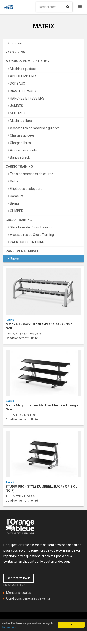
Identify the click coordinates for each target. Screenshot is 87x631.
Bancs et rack (19, 157)
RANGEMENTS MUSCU (22, 251)
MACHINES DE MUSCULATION (28, 61)
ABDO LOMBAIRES (23, 76)
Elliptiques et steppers (25, 189)
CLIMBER (16, 211)
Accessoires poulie (23, 150)
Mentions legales (18, 592)
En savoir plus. (9, 626)
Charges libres (20, 143)
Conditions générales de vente (28, 598)
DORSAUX (17, 83)
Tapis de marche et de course (31, 174)
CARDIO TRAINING (19, 166)
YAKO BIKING (15, 52)
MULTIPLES (17, 113)
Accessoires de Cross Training (31, 235)
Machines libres (21, 120)
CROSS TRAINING (19, 220)
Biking (14, 203)
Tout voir (16, 43)
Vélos (13, 181)
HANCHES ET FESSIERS (26, 98)
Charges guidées (22, 135)
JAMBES (16, 106)
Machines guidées (22, 69)
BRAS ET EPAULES (23, 91)
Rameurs (16, 196)
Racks (14, 258)
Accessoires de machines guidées (34, 128)
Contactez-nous (18, 578)
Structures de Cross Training (30, 227)
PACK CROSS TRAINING (26, 242)
